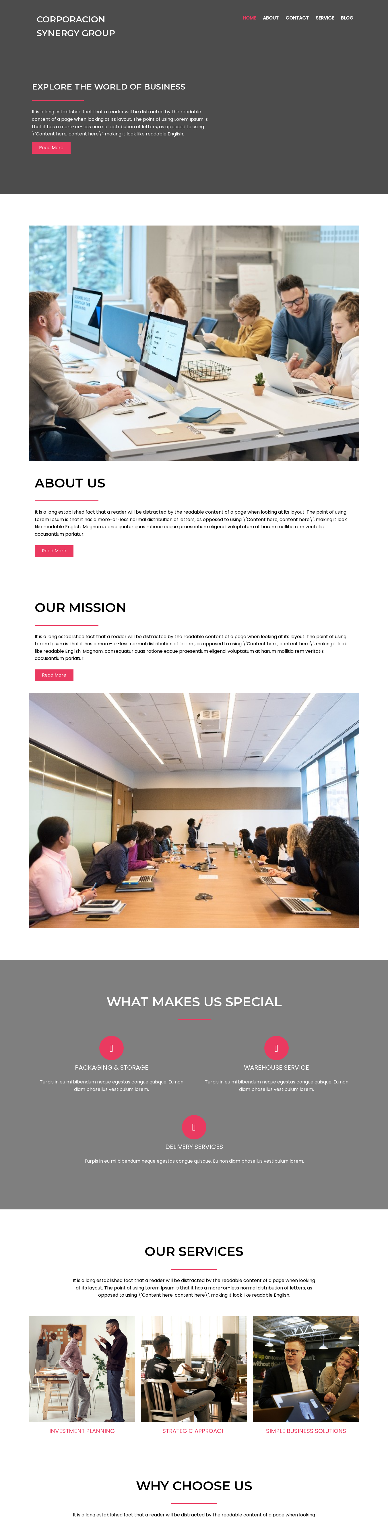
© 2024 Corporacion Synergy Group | (174, 1508)
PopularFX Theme (236, 1508)
